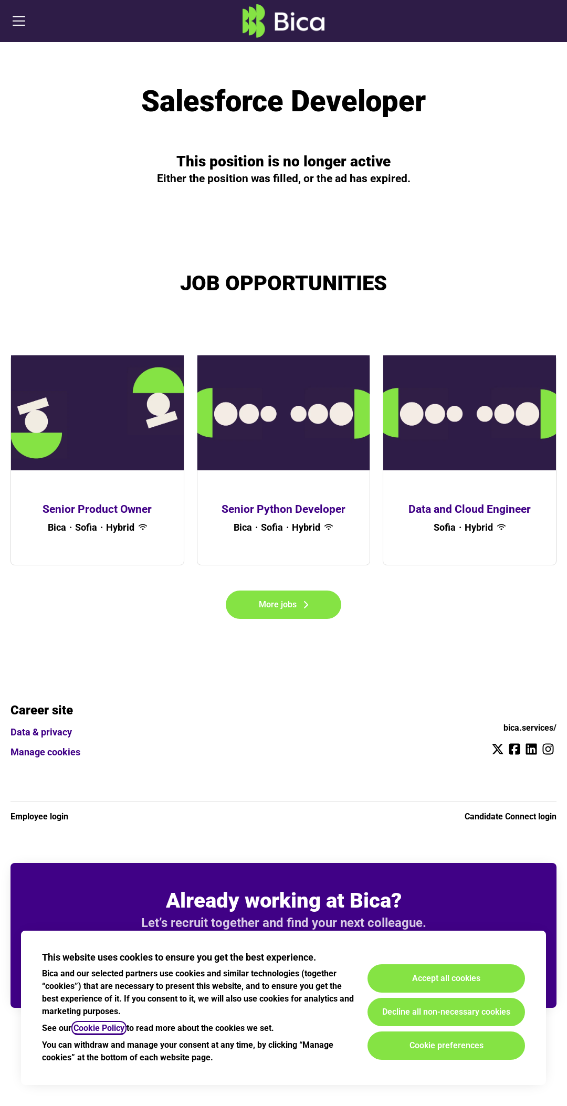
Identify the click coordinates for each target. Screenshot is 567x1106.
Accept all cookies (446, 978)
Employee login (39, 816)
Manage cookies (45, 751)
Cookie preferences (447, 1045)
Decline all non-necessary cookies (446, 1012)
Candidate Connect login (510, 816)
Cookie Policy (99, 1028)
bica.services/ (529, 728)
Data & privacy (41, 732)
